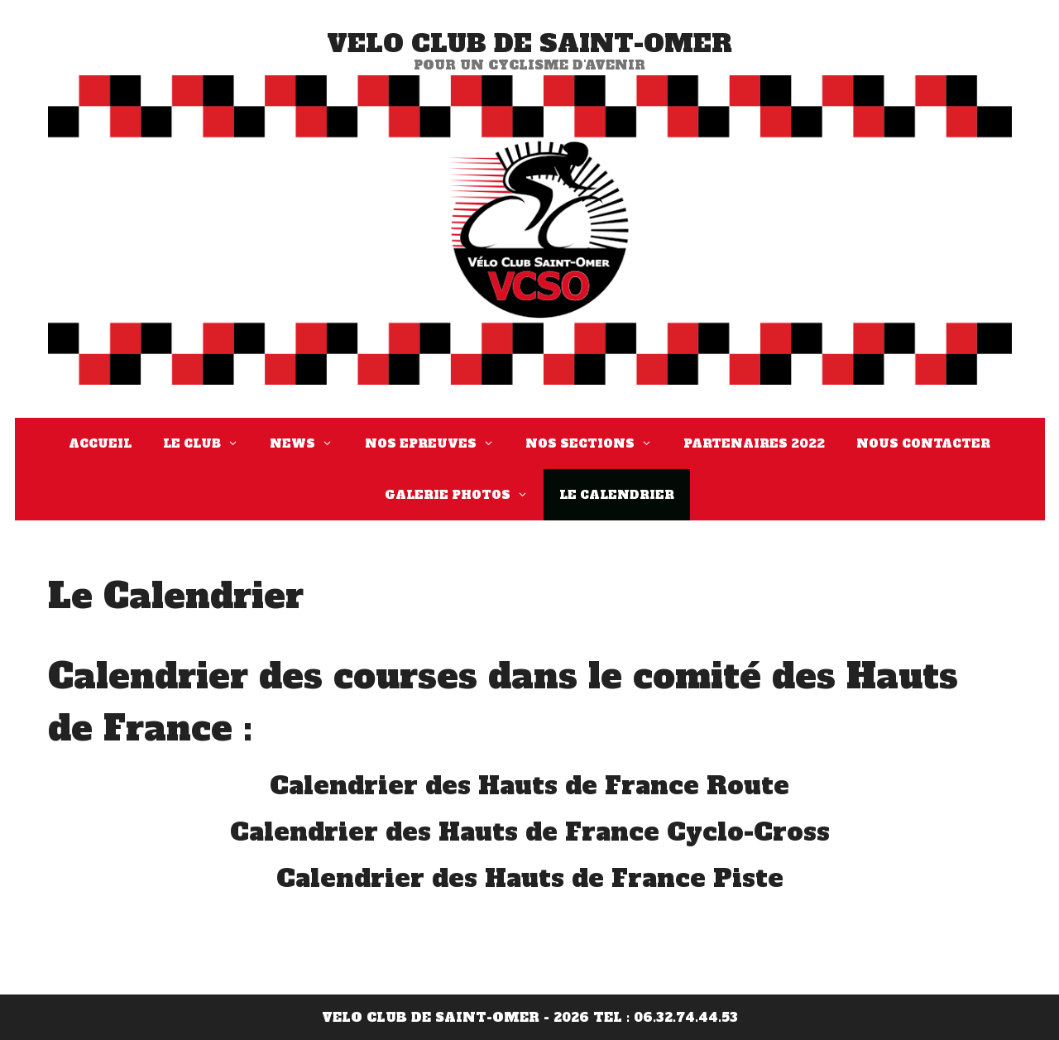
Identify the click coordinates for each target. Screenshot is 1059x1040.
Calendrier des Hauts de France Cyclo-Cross (530, 832)
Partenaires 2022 (754, 443)
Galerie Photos (464, 494)
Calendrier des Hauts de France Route (529, 786)
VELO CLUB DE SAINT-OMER (529, 43)
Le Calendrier (616, 494)
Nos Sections (596, 443)
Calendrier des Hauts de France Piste (529, 878)
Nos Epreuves (437, 443)
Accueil (100, 443)
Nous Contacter (923, 443)
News (309, 443)
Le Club (208, 443)
